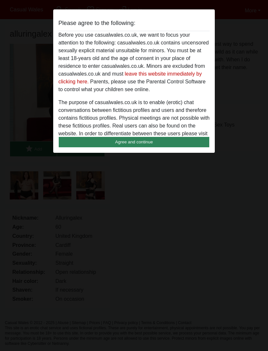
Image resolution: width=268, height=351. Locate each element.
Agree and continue (134, 141)
